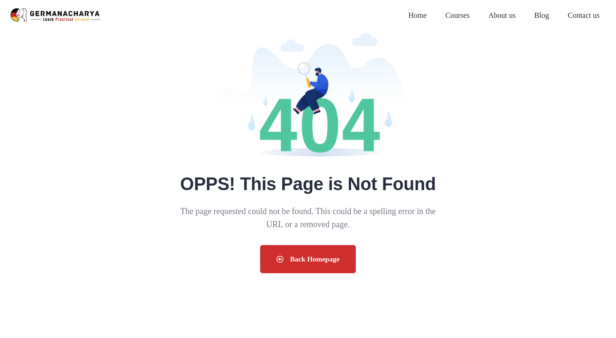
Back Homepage (308, 259)
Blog (541, 15)
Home (417, 15)
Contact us (584, 15)
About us (502, 15)
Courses (457, 15)
